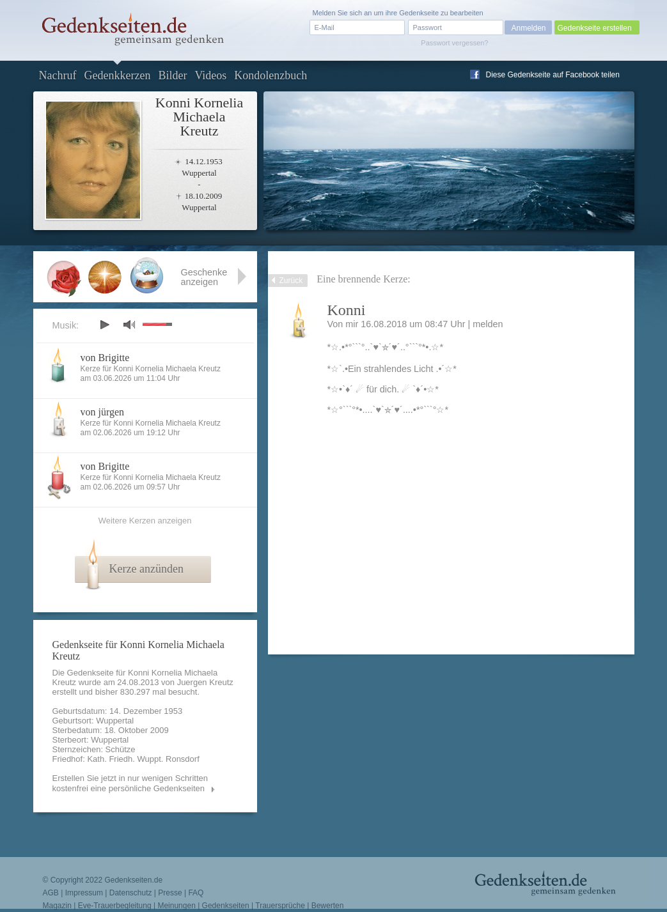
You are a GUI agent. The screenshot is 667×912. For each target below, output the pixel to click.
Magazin (57, 905)
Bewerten (327, 905)
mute (129, 324)
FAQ (195, 892)
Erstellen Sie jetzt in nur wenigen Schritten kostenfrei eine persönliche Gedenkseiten (130, 783)
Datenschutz (130, 892)
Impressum (84, 892)
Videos (210, 75)
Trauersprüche (280, 905)
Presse (170, 892)
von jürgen (103, 411)
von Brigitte (105, 357)
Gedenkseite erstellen (595, 28)
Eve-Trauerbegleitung (115, 905)
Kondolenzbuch (270, 75)
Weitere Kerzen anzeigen (145, 520)
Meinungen (176, 905)
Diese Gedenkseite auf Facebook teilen (553, 74)
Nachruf (58, 75)
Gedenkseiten (225, 905)
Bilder (172, 75)
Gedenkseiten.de (133, 880)
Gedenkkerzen (117, 75)
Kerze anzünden (146, 568)
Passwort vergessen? (454, 43)
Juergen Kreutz (205, 682)
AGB (51, 892)
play (104, 324)
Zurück (291, 280)
